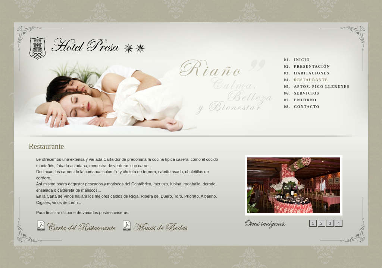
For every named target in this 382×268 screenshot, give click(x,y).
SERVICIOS (306, 93)
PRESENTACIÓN (312, 66)
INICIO (302, 60)
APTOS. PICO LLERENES (322, 86)
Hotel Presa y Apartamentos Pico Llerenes (87, 48)
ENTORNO (305, 100)
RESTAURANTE (311, 80)
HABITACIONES (311, 73)
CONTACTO (307, 107)
